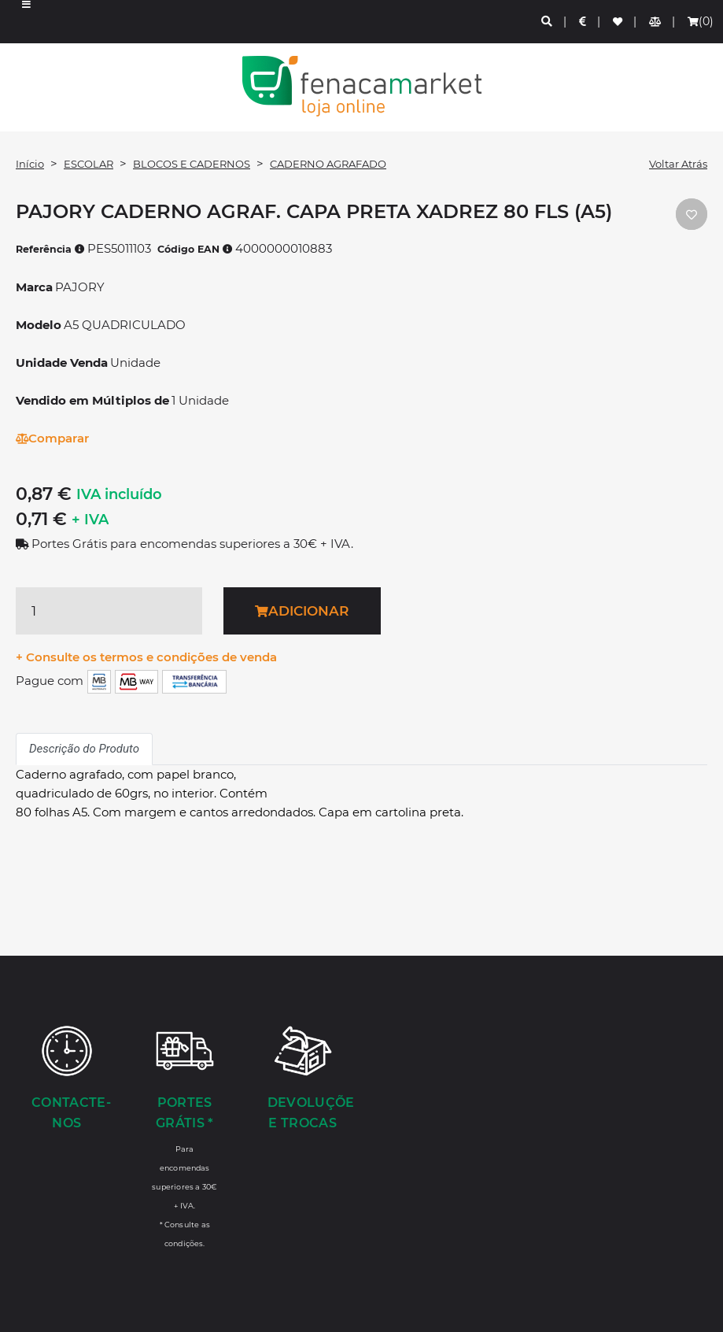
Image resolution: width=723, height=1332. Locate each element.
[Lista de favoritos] (618, 21)
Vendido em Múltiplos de (92, 400)
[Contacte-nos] (67, 1079)
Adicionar (302, 611)
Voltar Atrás (678, 163)
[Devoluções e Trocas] (303, 1079)
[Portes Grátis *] (185, 1136)
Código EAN (195, 249)
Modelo (38, 324)
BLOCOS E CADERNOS (191, 163)
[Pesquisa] (547, 21)
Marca (34, 286)
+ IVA (90, 519)
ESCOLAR (88, 163)
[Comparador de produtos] (655, 21)
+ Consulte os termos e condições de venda (146, 656)
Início (30, 163)
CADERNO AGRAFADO (328, 163)
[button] (26, 21)
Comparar (52, 438)
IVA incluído (119, 494)
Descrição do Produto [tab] (84, 749)
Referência (50, 249)
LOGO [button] (361, 86)
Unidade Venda (62, 362)
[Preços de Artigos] (583, 21)
